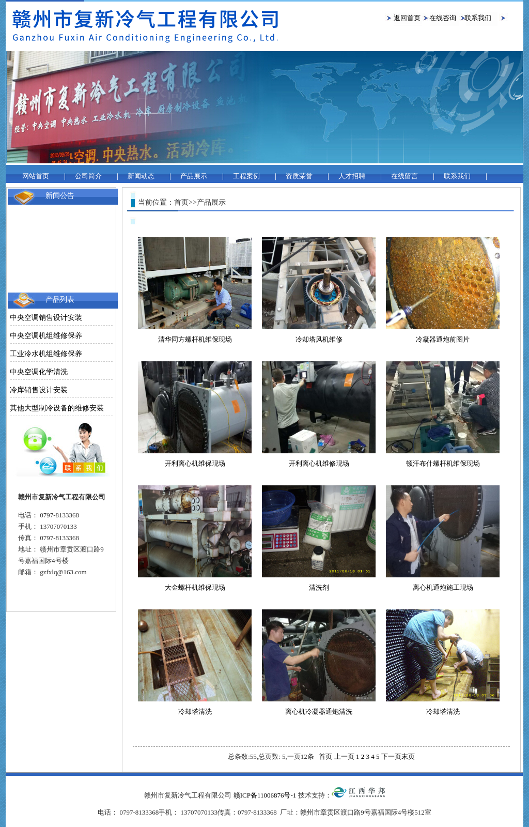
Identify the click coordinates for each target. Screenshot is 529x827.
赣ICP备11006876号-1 (265, 795)
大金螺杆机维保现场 (195, 587)
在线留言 (404, 176)
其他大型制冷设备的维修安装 (57, 408)
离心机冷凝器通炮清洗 (318, 711)
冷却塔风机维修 (319, 339)
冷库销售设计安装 (39, 390)
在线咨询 (442, 18)
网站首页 (35, 176)
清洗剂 (319, 587)
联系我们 (477, 18)
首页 (325, 756)
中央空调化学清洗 (39, 372)
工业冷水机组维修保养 (46, 354)
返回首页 (407, 18)
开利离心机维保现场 (195, 463)
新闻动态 (141, 176)
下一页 (391, 756)
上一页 (344, 756)
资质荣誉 (299, 176)
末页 (408, 756)
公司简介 (88, 176)
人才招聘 (351, 176)
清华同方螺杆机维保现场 (195, 339)
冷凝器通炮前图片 (443, 339)
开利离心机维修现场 (319, 463)
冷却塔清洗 (195, 711)
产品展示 (193, 176)
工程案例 (246, 176)
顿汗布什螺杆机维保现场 (443, 463)
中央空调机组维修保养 (46, 336)
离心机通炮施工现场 (443, 587)
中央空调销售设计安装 (46, 317)
